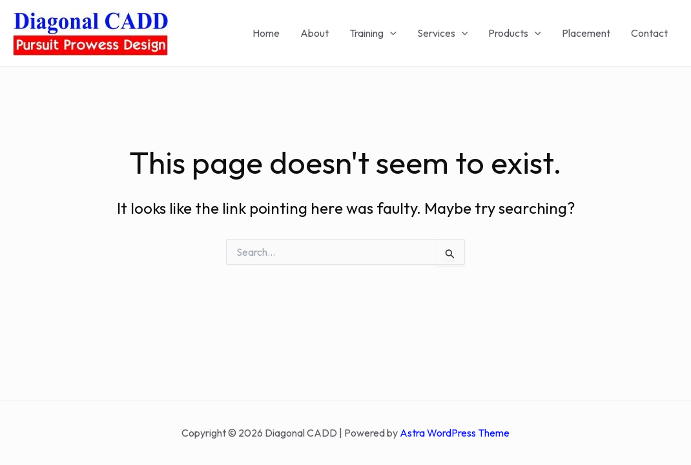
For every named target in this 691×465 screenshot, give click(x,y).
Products (514, 33)
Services (442, 33)
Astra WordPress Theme (455, 432)
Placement (586, 32)
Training (373, 33)
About (314, 32)
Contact (649, 32)
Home (266, 32)
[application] (390, 33)
